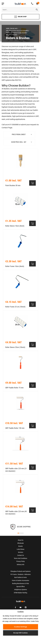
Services (20, 552)
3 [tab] (21, 533)
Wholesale (20, 543)
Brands (20, 546)
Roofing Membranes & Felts (20, 583)
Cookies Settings (20, 627)
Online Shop (13, 28)
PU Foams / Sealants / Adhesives (20, 574)
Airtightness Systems (20, 589)
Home (7, 28)
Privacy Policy (20, 561)
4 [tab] (22, 533)
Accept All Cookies (20, 633)
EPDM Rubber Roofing (20, 593)
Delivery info (20, 564)
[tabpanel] (20, 527)
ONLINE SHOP (20, 17)
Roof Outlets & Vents (20, 577)
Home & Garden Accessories (20, 580)
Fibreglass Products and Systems (16, 33)
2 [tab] (19, 533)
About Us (20, 540)
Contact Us (20, 555)
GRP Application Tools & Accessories (17, 30)
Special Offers (20, 586)
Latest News (20, 549)
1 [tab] (18, 533)
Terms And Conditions (20, 558)
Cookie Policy (35, 621)
